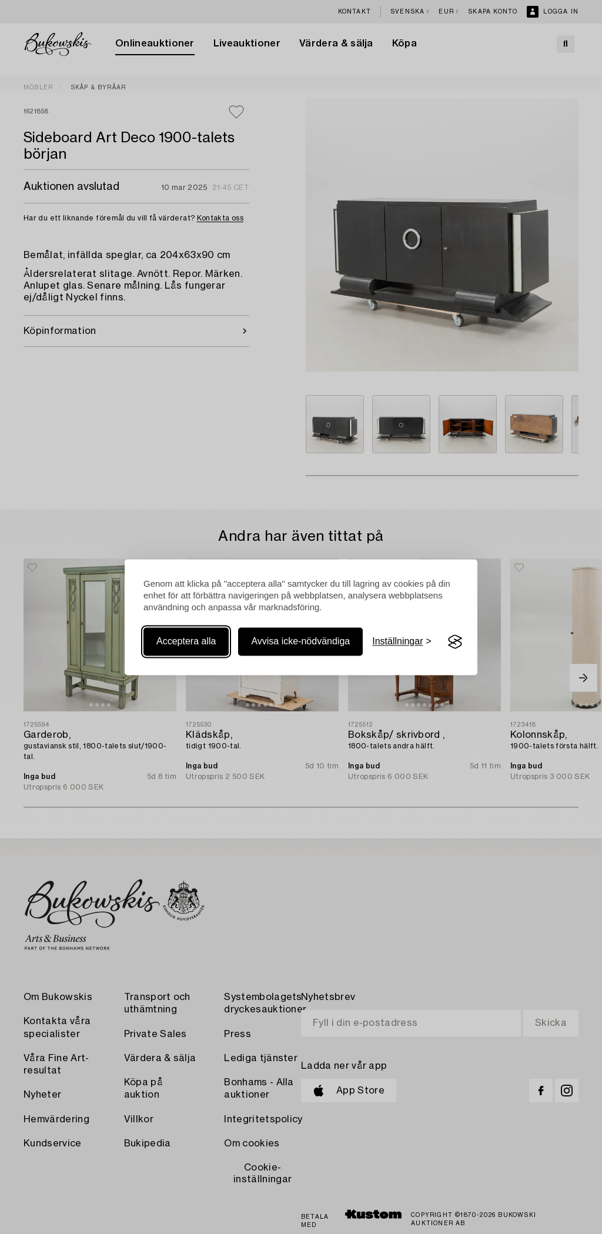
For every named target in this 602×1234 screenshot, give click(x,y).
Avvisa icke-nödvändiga (300, 642)
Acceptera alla (186, 642)
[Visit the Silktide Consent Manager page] (455, 642)
